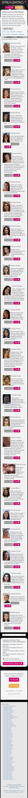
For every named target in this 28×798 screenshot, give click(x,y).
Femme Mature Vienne (7, 778)
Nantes (8, 34)
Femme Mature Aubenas (8, 714)
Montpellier (14, 34)
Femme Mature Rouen (7, 765)
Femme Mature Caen (7, 719)
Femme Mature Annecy (7, 709)
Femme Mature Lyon (7, 739)
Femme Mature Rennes (7, 764)
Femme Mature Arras (7, 713)
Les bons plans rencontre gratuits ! (13, 660)
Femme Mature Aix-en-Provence (9, 706)
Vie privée (6, 786)
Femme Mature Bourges (7, 718)
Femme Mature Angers (7, 708)
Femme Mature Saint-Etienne (9, 769)
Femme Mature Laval (7, 734)
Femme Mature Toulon (7, 771)
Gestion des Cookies (14, 786)
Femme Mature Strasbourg (8, 770)
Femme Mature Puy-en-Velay (8, 761)
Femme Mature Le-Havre (8, 735)
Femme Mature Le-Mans (8, 737)
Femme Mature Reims (7, 763)
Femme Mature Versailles (8, 776)
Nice (4, 34)
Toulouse (19, 31)
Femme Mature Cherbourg (8, 724)
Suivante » (22, 634)
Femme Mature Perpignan (8, 758)
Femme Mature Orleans (7, 753)
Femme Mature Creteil (7, 727)
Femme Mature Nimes (7, 751)
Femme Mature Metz (7, 743)
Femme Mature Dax (7, 728)
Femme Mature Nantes (7, 749)
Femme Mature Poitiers (7, 759)
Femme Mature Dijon (7, 729)
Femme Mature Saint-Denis (8, 768)
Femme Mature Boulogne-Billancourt (10, 717)
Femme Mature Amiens (7, 707)
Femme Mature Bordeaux (8, 715)
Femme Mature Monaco (7, 744)
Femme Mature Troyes (7, 774)
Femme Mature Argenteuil (8, 712)
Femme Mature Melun (7, 742)
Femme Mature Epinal (7, 730)
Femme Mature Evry (7, 732)
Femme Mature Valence (7, 775)
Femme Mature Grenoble (8, 733)
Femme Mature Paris (7, 754)
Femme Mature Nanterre (8, 748)
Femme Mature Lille (7, 738)
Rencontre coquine (8, 790)
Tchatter (16, 60)
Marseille (13, 31)
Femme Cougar (20, 790)
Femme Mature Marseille (8, 740)
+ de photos (8, 60)
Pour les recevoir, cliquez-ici (13, 663)
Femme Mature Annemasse (8, 710)
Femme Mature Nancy (7, 746)
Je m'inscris (9, 7)
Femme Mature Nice (7, 750)
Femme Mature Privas (7, 760)
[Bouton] (25, 2)
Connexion (19, 7)
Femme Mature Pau (7, 755)
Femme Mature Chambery (8, 723)
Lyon (8, 31)
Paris (4, 31)
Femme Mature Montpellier (8, 745)
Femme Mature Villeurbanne (8, 779)
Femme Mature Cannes (7, 720)
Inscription (14, 679)
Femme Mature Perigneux (8, 756)
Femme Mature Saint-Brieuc (8, 766)
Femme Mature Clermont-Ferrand (9, 725)
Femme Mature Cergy (7, 722)
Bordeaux (21, 34)
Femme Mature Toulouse (8, 773)
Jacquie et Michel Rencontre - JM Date (14, 792)
